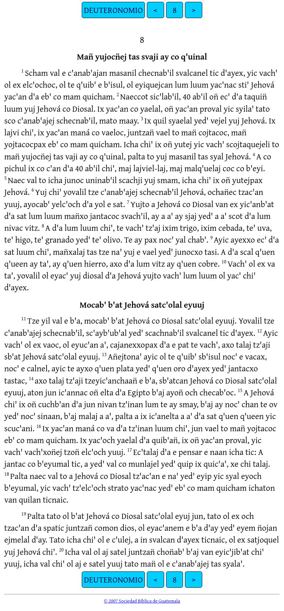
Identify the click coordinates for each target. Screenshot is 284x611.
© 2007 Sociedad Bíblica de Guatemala (142, 600)
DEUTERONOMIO (113, 10)
